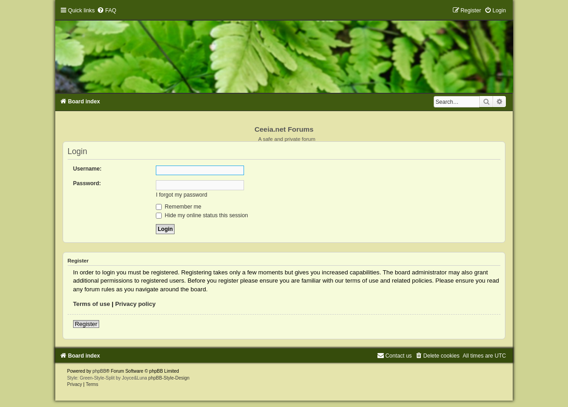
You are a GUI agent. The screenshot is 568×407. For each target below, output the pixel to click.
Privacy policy (135, 303)
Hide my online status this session (202, 215)
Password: (87, 183)
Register (86, 324)
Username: (87, 169)
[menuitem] (106, 10)
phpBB (99, 371)
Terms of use (91, 303)
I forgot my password (181, 195)
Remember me (178, 207)
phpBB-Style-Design (169, 377)
